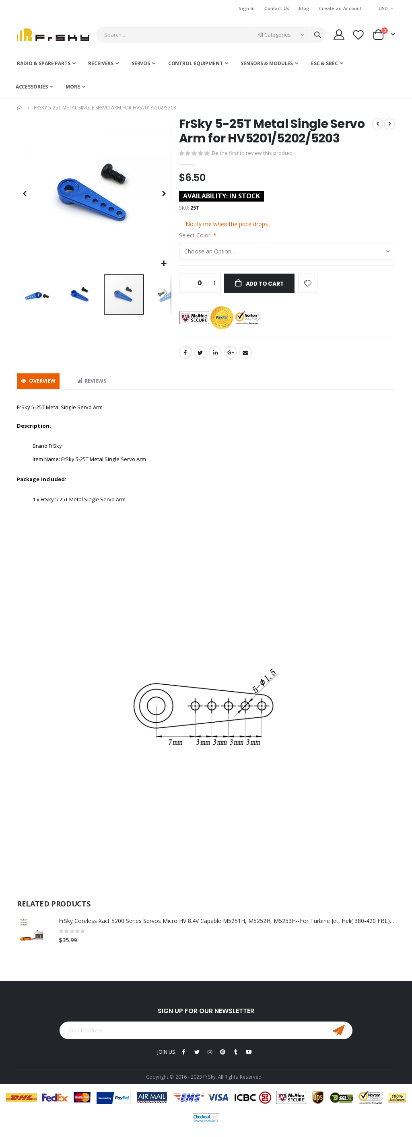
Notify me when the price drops (226, 225)
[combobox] (211, 35)
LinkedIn (215, 354)
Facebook (185, 354)
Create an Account (340, 8)
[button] (164, 264)
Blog (304, 8)
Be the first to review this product (252, 153)
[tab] (38, 383)
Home (20, 108)
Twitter (200, 354)
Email (245, 354)
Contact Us (276, 8)
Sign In (247, 8)
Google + (230, 354)
